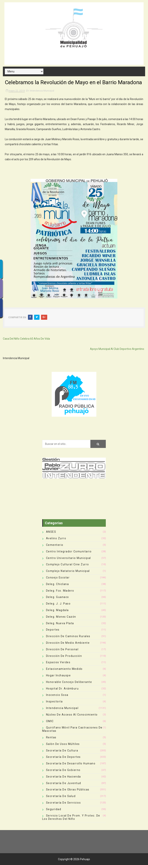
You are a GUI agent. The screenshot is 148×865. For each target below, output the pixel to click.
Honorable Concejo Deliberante (69, 682)
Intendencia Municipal (42, 90)
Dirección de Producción (64, 655)
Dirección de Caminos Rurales (68, 636)
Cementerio (54, 544)
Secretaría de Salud (61, 796)
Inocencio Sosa (57, 694)
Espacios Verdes (58, 662)
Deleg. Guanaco (57, 597)
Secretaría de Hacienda (63, 776)
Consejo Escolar (58, 577)
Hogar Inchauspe (58, 675)
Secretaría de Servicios (63, 802)
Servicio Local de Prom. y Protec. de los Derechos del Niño (71, 817)
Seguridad (53, 809)
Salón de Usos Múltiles (63, 743)
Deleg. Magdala (57, 610)
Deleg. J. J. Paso (58, 603)
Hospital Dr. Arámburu (62, 688)
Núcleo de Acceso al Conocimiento (72, 714)
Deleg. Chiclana (57, 584)
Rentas (51, 737)
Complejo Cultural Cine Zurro (67, 564)
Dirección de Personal (62, 649)
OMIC (50, 721)
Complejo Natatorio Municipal (68, 570)
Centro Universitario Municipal (68, 558)
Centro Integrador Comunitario (69, 551)
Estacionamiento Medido (64, 668)
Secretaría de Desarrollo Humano (71, 763)
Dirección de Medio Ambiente (68, 642)
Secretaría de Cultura (62, 750)
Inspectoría (54, 701)
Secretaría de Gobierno (63, 770)
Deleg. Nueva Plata (60, 623)
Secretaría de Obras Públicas (67, 789)
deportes (53, 629)
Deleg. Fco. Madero (60, 590)
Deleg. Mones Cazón (61, 616)
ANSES (51, 531)
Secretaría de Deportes (63, 756)
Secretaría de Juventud (63, 783)
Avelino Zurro (56, 538)
